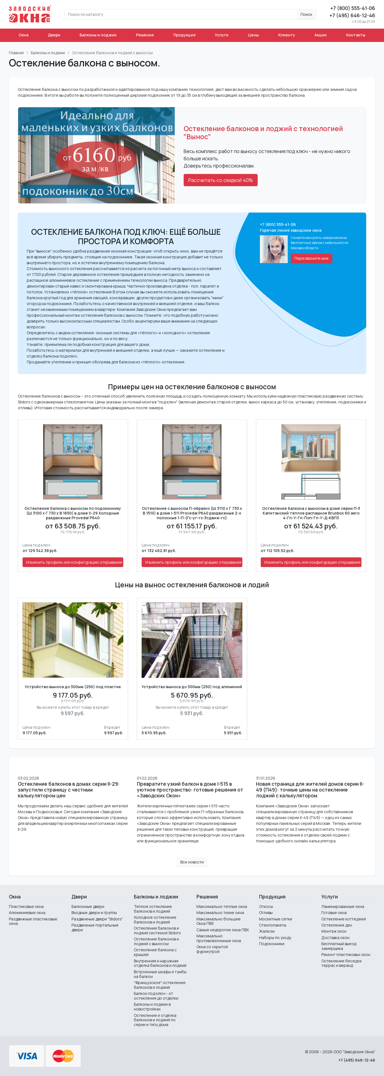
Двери (54, 35)
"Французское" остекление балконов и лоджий (160, 985)
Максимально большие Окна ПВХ (218, 921)
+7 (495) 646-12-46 (352, 15)
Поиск (306, 14)
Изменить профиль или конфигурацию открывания (74, 562)
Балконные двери (88, 906)
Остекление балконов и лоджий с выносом (156, 941)
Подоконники (271, 943)
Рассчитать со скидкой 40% (220, 180)
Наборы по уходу (275, 937)
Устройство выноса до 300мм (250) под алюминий (192, 687)
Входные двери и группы (94, 912)
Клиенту (286, 35)
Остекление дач (336, 925)
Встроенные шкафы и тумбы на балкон (160, 974)
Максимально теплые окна (221, 906)
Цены (253, 35)
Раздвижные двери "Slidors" (97, 919)
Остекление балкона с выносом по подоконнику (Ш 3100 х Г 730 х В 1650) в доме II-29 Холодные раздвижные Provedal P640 (72, 513)
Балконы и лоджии (98, 35)
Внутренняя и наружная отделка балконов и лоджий (160, 963)
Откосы (266, 906)
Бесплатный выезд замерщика (338, 946)
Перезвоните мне (311, 258)
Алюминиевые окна (27, 912)
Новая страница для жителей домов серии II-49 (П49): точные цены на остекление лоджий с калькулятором (310, 789)
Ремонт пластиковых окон (345, 954)
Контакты (355, 35)
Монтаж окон (333, 931)
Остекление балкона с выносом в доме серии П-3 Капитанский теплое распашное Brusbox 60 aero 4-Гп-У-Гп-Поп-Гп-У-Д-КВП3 (311, 513)
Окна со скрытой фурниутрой (212, 949)
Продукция (184, 35)
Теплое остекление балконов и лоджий (153, 909)
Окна (23, 35)
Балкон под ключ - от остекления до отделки (156, 996)
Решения (145, 35)
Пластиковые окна (26, 906)
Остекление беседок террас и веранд (341, 963)
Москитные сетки (275, 919)
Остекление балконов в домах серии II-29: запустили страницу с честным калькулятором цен (69, 789)
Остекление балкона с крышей (155, 952)
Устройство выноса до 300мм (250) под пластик (73, 687)
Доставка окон (335, 937)
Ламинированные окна (342, 906)
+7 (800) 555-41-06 (352, 8)
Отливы (266, 912)
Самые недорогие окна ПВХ (222, 929)
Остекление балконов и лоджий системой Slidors (157, 930)
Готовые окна (334, 912)
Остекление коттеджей (343, 919)
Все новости (192, 862)
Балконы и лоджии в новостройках (152, 1007)
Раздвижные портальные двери (95, 927)
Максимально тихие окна (220, 912)
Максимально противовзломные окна (218, 938)
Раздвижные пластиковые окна (33, 921)
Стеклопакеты (272, 925)
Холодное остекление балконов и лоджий (155, 920)
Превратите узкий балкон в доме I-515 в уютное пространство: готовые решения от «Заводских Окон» (190, 789)
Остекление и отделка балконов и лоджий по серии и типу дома (155, 1020)
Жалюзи (267, 931)
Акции (320, 35)
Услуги (221, 35)
